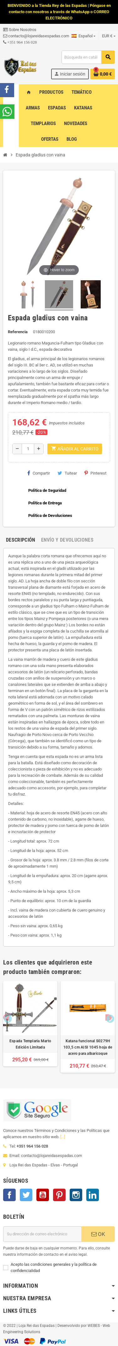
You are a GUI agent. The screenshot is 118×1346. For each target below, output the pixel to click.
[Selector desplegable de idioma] (83, 36)
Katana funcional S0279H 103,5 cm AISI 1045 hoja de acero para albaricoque (87, 1047)
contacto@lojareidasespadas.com (36, 36)
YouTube (42, 1195)
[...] (62, 1136)
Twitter (26, 1195)
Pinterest (95, 473)
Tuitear (67, 473)
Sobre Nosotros (19, 29)
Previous (6, 1017)
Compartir (38, 473)
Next (108, 1017)
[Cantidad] (28, 449)
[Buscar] (88, 57)
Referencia (18, 331)
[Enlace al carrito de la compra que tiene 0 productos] (102, 74)
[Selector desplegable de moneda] (108, 36)
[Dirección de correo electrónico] (42, 1234)
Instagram (76, 1195)
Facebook (9, 1195)
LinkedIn (92, 1195)
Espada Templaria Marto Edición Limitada (30, 1044)
